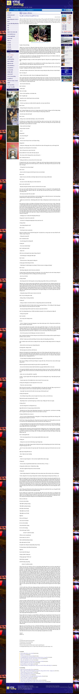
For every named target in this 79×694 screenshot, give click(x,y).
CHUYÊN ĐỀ (9, 74)
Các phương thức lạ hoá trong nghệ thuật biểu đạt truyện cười (31, 676)
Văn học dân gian (12, 51)
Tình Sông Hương (10, 84)
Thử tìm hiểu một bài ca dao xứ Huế (27, 653)
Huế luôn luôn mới (10, 15)
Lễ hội (9, 53)
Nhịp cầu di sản (10, 63)
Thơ (8, 29)
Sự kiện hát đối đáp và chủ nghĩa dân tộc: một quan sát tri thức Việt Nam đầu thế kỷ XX (36, 665)
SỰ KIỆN (9, 17)
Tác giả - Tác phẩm (11, 86)
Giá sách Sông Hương (11, 76)
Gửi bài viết (23, 9)
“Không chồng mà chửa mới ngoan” (26, 672)
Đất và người (9, 56)
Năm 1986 (64, 29)
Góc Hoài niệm (10, 69)
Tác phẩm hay (10, 78)
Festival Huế (9, 38)
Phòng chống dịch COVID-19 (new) (12, 20)
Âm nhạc (9, 42)
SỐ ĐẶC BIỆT (10, 72)
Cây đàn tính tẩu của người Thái (26, 678)
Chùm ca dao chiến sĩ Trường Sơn (26, 677)
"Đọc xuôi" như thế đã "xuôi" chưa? (26, 660)
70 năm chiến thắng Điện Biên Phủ (13, 24)
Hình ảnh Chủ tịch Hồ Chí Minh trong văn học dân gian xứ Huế (31, 661)
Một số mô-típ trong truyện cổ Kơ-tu (27, 669)
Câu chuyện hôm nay (11, 34)
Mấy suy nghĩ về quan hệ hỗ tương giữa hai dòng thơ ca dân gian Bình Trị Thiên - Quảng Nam (37, 670)
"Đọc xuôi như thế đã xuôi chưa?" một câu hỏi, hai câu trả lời (31, 658)
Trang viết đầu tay (10, 65)
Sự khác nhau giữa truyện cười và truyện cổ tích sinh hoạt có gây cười (33, 681)
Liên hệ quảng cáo (30, 9)
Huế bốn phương (10, 59)
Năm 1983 (64, 25)
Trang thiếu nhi (10, 67)
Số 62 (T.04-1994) (69, 23)
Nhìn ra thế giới (10, 61)
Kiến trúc (9, 40)
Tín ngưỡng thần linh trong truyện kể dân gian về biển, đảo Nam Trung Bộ (33, 657)
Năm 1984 (64, 26)
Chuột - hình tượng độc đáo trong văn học (28, 673)
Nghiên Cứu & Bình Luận (12, 31)
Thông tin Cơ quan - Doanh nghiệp (12, 81)
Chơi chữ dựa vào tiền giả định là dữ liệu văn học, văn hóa (31, 680)
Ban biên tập (16, 9)
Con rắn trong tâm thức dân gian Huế (27, 655)
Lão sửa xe (66, 54)
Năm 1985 (64, 28)
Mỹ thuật (9, 47)
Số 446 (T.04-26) (64, 23)
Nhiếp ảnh (9, 49)
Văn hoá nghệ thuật (11, 36)
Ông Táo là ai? (23, 654)
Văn (8, 27)
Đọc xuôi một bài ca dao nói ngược (26, 664)
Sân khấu (9, 44)
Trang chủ (9, 12)
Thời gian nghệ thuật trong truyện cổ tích (27, 662)
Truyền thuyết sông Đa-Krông (25, 674)
